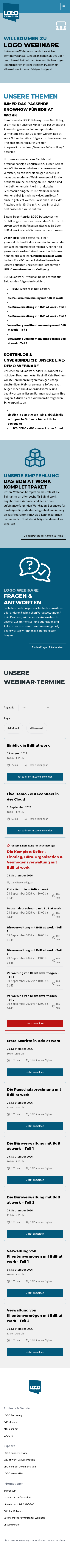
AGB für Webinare (13, 1511)
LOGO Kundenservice (16, 1453)
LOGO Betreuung (13, 1415)
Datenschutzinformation (17, 1497)
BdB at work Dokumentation (19, 1460)
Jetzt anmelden (35, 1023)
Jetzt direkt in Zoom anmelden (35, 777)
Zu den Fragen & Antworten (47, 647)
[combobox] (35, 707)
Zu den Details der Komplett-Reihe (43, 536)
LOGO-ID (8, 1436)
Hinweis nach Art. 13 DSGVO (19, 1504)
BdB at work (10, 1422)
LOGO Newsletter (13, 1473)
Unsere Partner (12, 1525)
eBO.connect (11, 1429)
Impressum (10, 1491)
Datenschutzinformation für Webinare (25, 1518)
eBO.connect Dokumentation (20, 1467)
